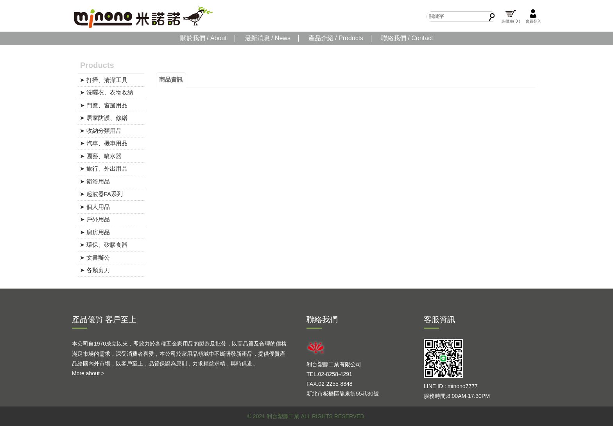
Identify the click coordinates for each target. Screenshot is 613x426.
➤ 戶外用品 (95, 219)
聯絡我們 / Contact (407, 38)
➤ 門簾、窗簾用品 (103, 105)
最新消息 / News (267, 38)
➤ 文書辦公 (95, 257)
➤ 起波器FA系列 (101, 194)
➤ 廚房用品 (95, 232)
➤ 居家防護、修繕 (103, 117)
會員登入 (533, 16)
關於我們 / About (203, 38)
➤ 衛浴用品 (95, 181)
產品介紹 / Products (335, 38)
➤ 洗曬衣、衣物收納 (106, 92)
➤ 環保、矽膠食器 (103, 244)
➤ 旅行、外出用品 (103, 168)
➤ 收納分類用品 (101, 130)
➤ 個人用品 (95, 206)
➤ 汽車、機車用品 (103, 143)
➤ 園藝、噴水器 (101, 156)
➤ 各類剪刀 (95, 270)
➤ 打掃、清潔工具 (103, 80)
